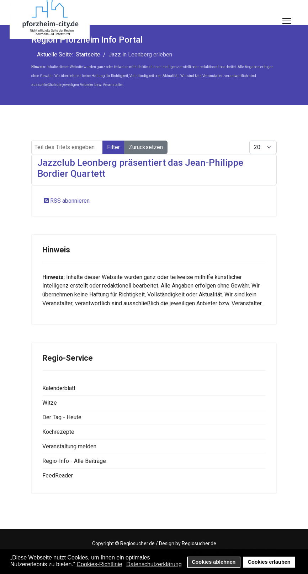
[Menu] (286, 21)
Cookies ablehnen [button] (213, 562)
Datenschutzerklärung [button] (154, 564)
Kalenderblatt (58, 388)
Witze (49, 402)
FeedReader (57, 475)
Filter (113, 147)
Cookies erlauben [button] (269, 562)
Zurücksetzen (146, 147)
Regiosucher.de (137, 543)
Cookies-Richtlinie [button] (99, 564)
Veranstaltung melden (69, 446)
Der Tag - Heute (61, 417)
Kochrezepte (58, 431)
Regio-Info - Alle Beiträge (74, 461)
